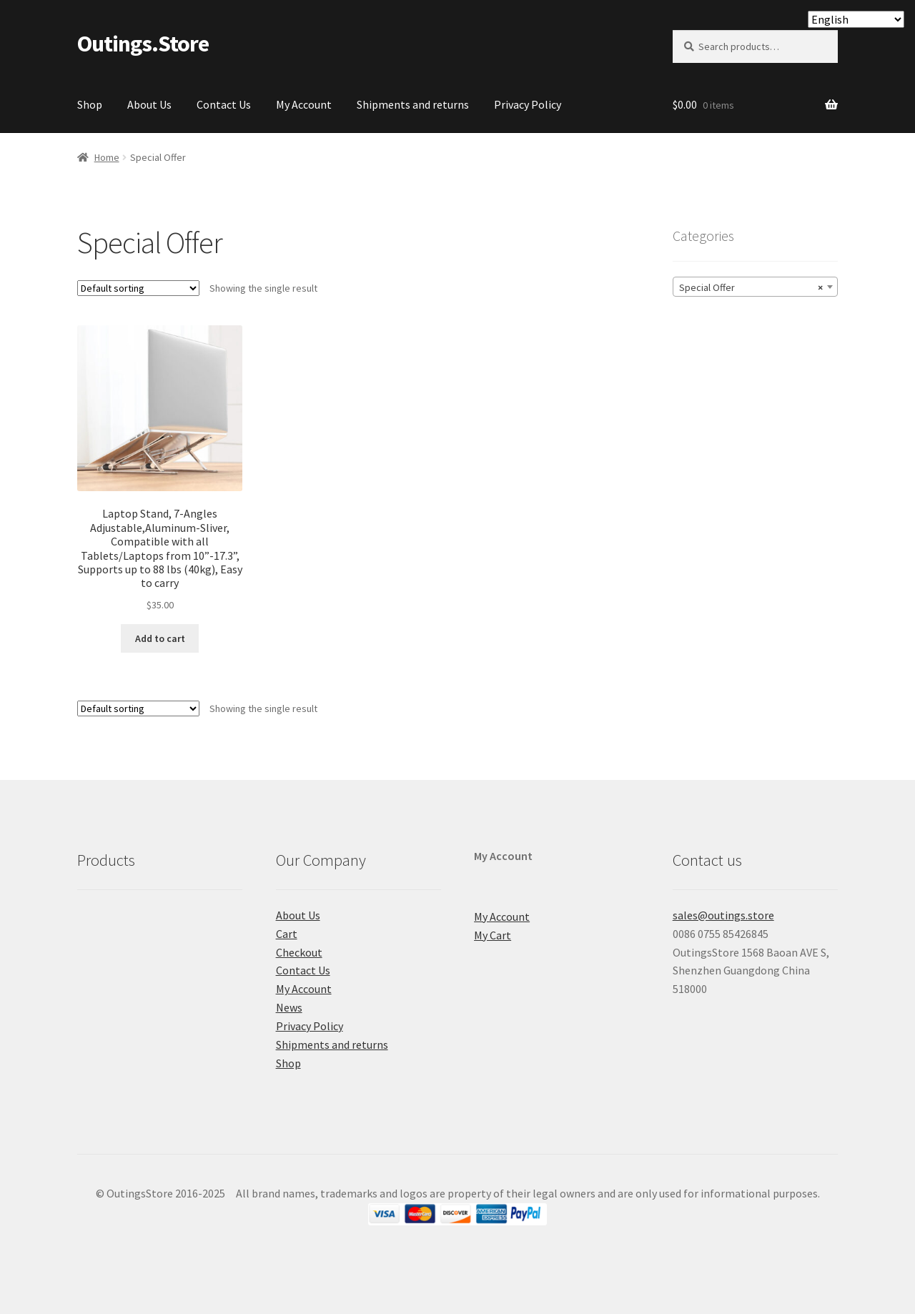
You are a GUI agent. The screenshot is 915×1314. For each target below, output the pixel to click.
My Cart (492, 935)
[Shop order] (138, 288)
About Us (149, 104)
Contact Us (224, 104)
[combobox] (755, 287)
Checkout (299, 952)
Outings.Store (143, 43)
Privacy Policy (527, 104)
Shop (89, 104)
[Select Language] (856, 19)
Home (106, 157)
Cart (286, 934)
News (289, 1007)
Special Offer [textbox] (751, 287)
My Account (304, 104)
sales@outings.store (723, 915)
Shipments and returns (413, 104)
